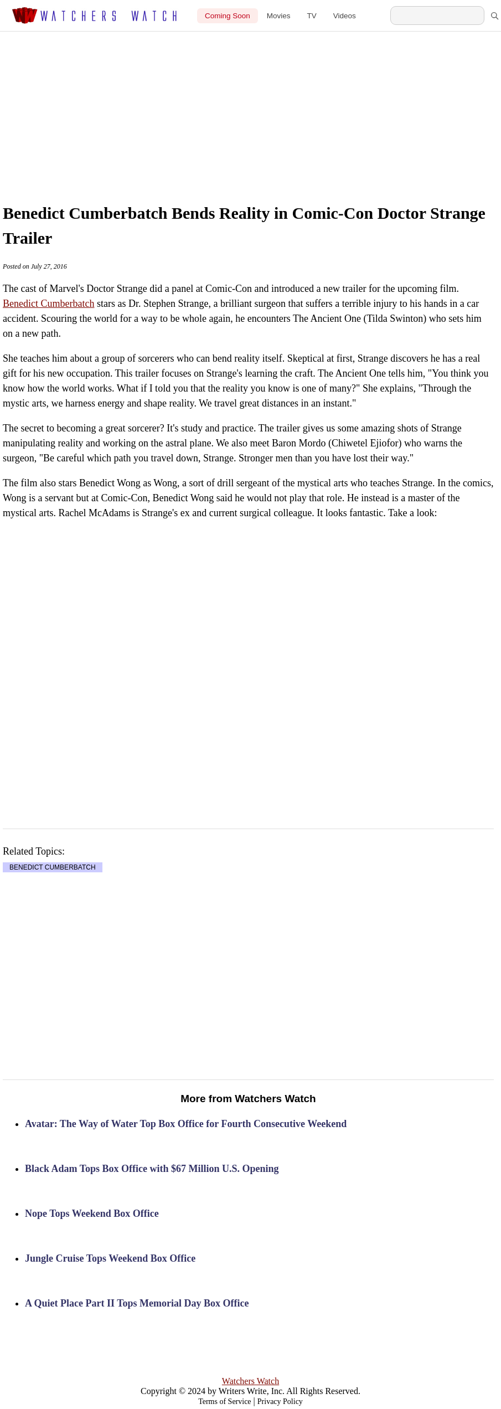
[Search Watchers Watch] (437, 15)
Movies (279, 16)
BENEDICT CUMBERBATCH (52, 867)
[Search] (494, 15)
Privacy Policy (280, 1401)
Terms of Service (224, 1401)
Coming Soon (227, 16)
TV (312, 16)
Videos (344, 16)
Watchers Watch (250, 1381)
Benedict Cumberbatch (48, 303)
